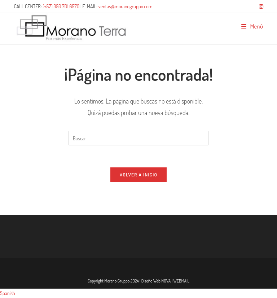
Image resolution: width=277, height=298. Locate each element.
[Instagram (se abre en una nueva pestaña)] (260, 6)
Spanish (7, 293)
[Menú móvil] (252, 26)
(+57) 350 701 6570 (61, 6)
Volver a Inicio (138, 175)
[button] (138, 293)
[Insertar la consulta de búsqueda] (138, 138)
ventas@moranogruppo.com (125, 6)
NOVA (166, 281)
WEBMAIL (181, 281)
